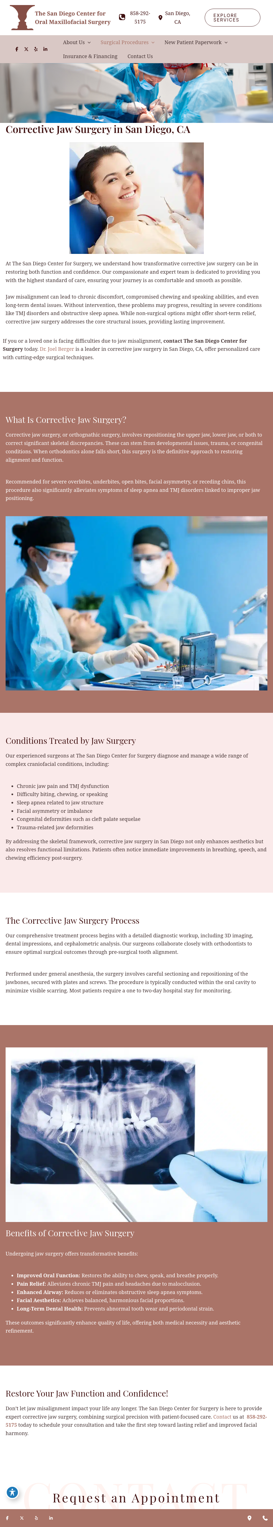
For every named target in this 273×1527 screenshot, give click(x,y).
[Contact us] (265, 1518)
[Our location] (249, 1518)
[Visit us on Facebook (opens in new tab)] (17, 49)
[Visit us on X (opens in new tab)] (26, 49)
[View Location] (161, 17)
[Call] (135, 17)
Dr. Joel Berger (57, 349)
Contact (222, 1416)
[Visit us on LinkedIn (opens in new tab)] (45, 49)
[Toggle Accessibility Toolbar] (12, 1492)
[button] (232, 18)
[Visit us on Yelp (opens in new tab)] (36, 49)
